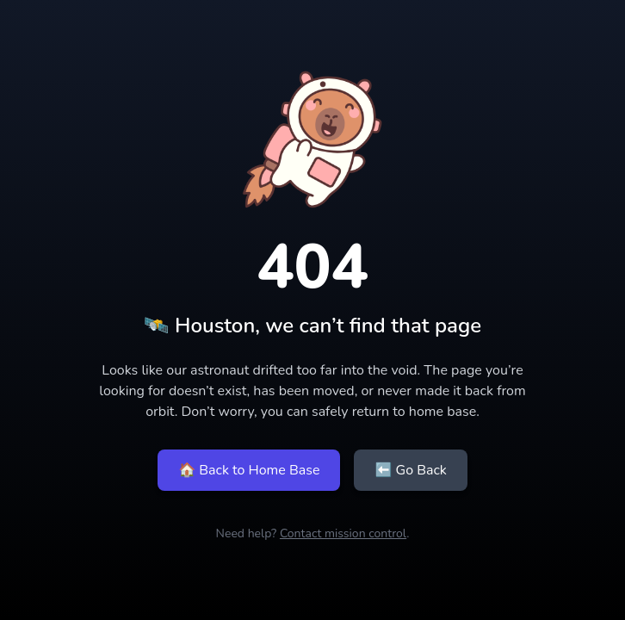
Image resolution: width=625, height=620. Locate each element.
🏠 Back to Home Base (248, 470)
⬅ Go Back (410, 470)
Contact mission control (343, 533)
